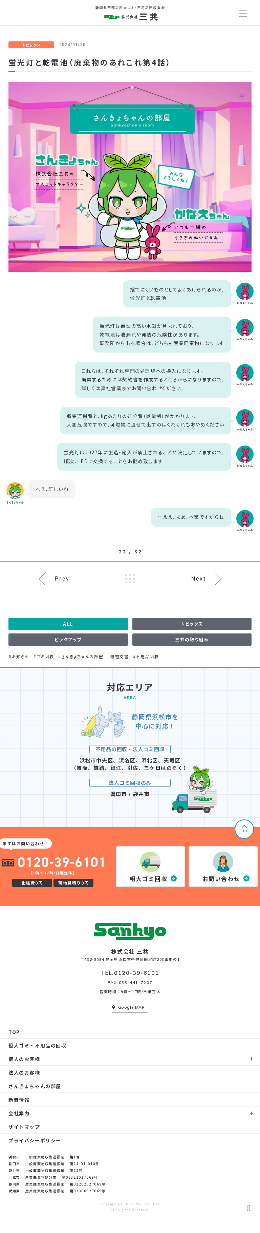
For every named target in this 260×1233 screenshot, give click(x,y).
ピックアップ (68, 639)
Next (199, 578)
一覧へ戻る (130, 579)
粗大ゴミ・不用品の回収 (37, 1045)
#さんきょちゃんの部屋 (80, 656)
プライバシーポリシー (34, 1140)
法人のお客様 (24, 1072)
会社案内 (18, 1113)
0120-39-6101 (136, 972)
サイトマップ (24, 1126)
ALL (68, 624)
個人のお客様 (24, 1059)
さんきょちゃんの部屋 (34, 1086)
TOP (244, 830)
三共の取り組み (192, 639)
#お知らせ (19, 656)
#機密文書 (118, 656)
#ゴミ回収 (44, 656)
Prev (62, 578)
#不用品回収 (146, 656)
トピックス (31, 45)
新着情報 (18, 1099)
